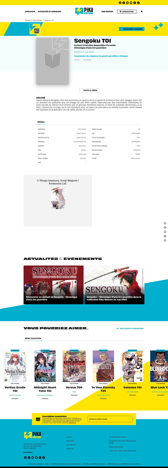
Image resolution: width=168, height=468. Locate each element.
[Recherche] (141, 11)
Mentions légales (36, 464)
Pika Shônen (37, 20)
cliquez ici (72, 423)
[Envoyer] (130, 419)
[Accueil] (84, 11)
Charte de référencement (94, 464)
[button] (126, 12)
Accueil (27, 20)
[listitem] (120, 3)
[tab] (30, 11)
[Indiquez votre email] (107, 419)
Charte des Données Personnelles (66, 464)
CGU (47, 464)
